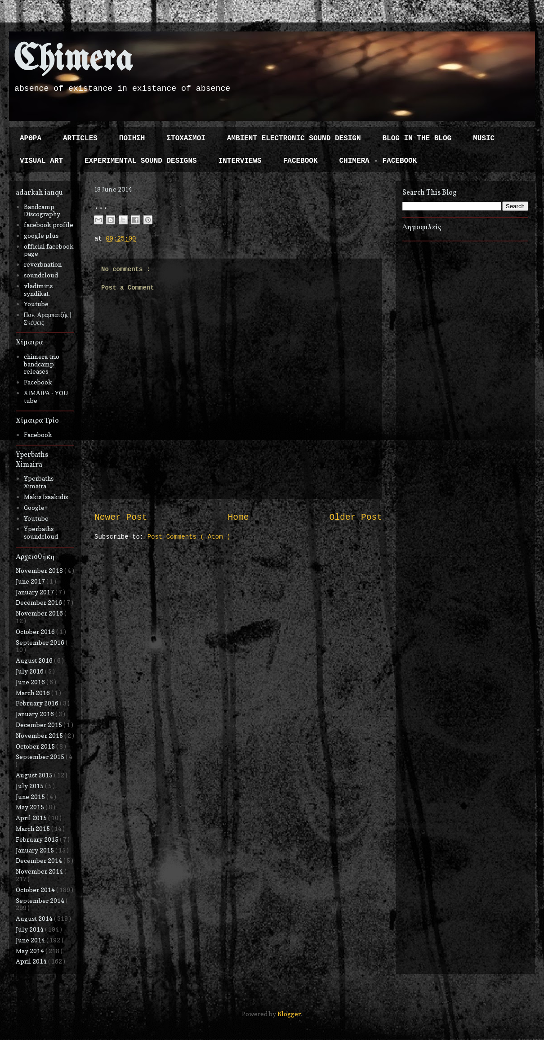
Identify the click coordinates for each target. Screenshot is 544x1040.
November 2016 (40, 613)
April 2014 (32, 961)
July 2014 (30, 929)
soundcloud (41, 275)
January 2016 (35, 714)
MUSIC (484, 138)
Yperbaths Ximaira (39, 482)
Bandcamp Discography (42, 210)
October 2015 (36, 746)
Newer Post (120, 517)
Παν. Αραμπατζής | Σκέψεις (48, 318)
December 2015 (39, 724)
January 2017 (35, 592)
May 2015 (30, 807)
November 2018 (40, 570)
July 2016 (30, 671)
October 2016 (36, 631)
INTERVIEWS (240, 161)
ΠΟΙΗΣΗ (132, 138)
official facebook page (49, 250)
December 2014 (39, 860)
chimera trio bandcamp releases (41, 364)
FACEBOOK (300, 161)
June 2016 (31, 682)
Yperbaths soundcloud (41, 532)
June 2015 (31, 796)
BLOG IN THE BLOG (417, 138)
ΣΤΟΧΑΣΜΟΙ (185, 138)
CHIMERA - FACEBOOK (378, 161)
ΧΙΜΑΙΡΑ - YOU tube (46, 396)
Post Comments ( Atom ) (189, 536)
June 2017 (31, 581)
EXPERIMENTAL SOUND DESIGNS (141, 161)
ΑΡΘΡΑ (30, 138)
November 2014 (40, 871)
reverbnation (43, 264)
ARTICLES (80, 138)
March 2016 (33, 692)
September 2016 (41, 642)
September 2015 (41, 756)
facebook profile (48, 224)
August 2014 (35, 918)
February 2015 (38, 839)
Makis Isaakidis (46, 496)
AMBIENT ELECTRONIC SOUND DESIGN (294, 138)
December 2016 (39, 602)
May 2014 (30, 951)
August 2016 (35, 660)
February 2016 (38, 703)
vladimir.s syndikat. (38, 289)
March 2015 (33, 828)
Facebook (38, 382)
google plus (41, 235)
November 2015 (40, 735)
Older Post (355, 517)
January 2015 (35, 850)
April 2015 (32, 817)
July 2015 (30, 786)
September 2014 (41, 900)
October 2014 (36, 889)
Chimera (73, 60)
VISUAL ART (41, 161)
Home (238, 517)
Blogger (289, 1014)
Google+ (36, 507)
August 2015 (35, 775)
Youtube (36, 304)
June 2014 (31, 940)
